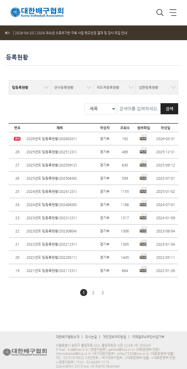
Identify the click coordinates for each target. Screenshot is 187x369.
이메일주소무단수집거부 (148, 332)
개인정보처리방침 (114, 332)
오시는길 (91, 332)
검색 (169, 103)
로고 (30, 10)
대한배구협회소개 (67, 332)
